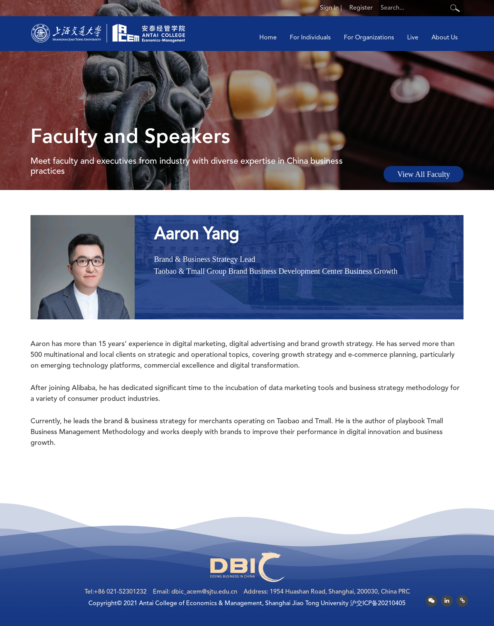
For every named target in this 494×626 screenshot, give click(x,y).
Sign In (329, 8)
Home (268, 38)
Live (412, 38)
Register (361, 8)
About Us (444, 38)
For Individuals (310, 38)
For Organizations (369, 38)
